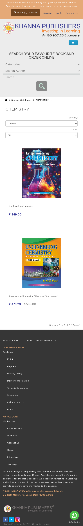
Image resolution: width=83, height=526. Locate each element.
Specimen (12, 395)
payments (12, 366)
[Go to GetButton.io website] (74, 522)
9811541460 (24, 491)
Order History (14, 428)
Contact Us (72, 13)
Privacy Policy (14, 373)
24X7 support (11, 340)
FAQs (10, 409)
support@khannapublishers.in (47, 491)
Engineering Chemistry (21, 206)
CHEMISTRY (42, 100)
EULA (10, 359)
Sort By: (73, 117)
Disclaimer (8, 352)
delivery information (18, 381)
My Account (9, 421)
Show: (74, 129)
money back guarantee (42, 340)
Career (10, 450)
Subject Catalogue (21, 100)
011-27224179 (10, 491)
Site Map (12, 464)
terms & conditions (17, 388)
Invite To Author (15, 402)
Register (47, 13)
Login (59, 13)
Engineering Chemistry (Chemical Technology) (33, 296)
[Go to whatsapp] (74, 515)
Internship (12, 457)
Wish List (12, 435)
